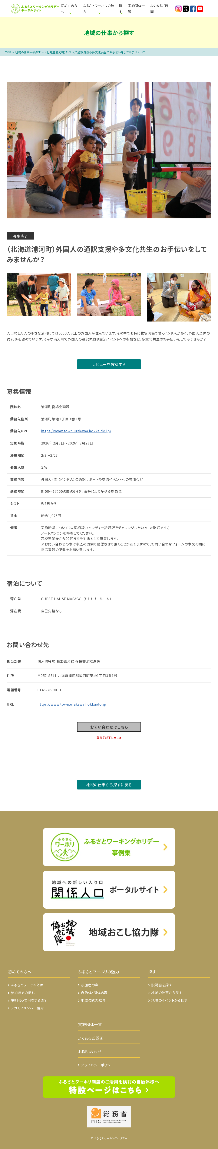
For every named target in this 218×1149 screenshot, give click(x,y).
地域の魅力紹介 (93, 1000)
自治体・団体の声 (94, 992)
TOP (8, 52)
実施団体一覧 (136, 8)
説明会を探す (161, 984)
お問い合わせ (90, 1051)
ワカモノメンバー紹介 (27, 1007)
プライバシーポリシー (97, 1064)
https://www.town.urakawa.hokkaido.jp (71, 704)
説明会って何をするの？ (29, 1000)
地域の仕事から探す (28, 52)
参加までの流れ (23, 992)
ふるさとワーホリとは (27, 984)
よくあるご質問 (159, 8)
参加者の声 (90, 984)
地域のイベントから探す (169, 1000)
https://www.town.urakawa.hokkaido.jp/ (76, 430)
